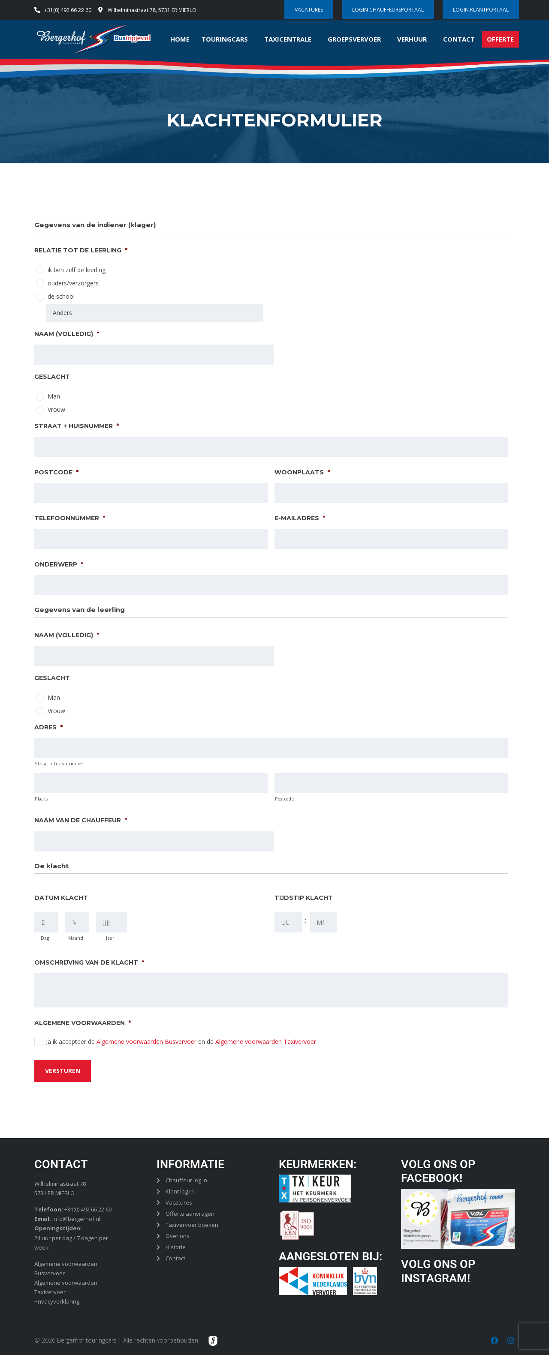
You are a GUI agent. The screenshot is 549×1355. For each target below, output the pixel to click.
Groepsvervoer (354, 39)
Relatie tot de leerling (80, 250)
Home (180, 39)
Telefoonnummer (69, 518)
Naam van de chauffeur (80, 820)
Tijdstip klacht (303, 898)
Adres (48, 727)
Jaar (110, 938)
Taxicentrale (287, 39)
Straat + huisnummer (76, 426)
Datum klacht (61, 898)
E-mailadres (299, 518)
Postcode (56, 472)
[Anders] (154, 312)
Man (54, 396)
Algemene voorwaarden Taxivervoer (265, 1041)
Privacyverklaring (56, 1301)
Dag (45, 938)
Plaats (41, 799)
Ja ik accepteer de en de (181, 1041)
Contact (459, 39)
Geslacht (52, 377)
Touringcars (225, 39)
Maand (75, 938)
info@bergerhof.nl (76, 1218)
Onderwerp (58, 564)
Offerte (500, 39)
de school (61, 296)
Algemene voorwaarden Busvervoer (146, 1041)
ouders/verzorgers (73, 283)
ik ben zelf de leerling (77, 270)
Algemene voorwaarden (82, 1023)
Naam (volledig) (66, 333)
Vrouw (56, 409)
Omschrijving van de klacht (89, 962)
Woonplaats (302, 472)
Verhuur (412, 39)
